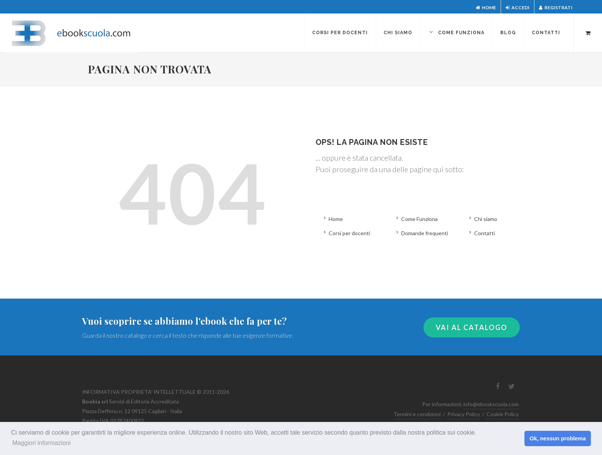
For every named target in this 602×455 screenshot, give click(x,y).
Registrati (555, 7)
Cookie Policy (502, 414)
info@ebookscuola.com (491, 404)
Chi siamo (485, 219)
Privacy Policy (463, 414)
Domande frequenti (424, 233)
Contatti (484, 233)
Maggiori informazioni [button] (41, 443)
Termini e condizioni (417, 414)
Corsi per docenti (349, 233)
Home (486, 7)
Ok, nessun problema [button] (557, 438)
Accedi (517, 7)
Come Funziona (419, 219)
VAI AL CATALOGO (472, 327)
